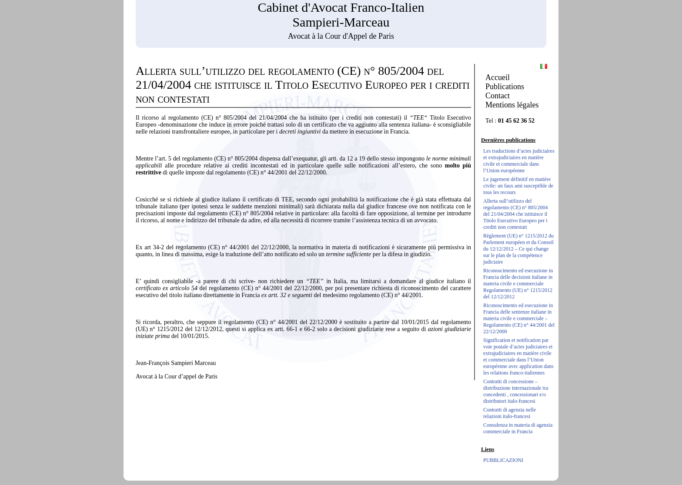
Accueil (497, 77)
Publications (504, 86)
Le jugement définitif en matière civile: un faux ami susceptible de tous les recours (518, 185)
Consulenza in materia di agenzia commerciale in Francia (517, 428)
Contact (497, 95)
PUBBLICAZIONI (503, 460)
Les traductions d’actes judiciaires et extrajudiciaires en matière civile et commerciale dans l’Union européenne (519, 161)
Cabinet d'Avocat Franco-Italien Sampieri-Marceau (340, 14)
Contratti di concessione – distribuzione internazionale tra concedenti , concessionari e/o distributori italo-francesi (515, 391)
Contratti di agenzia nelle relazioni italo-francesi (509, 413)
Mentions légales (511, 104)
